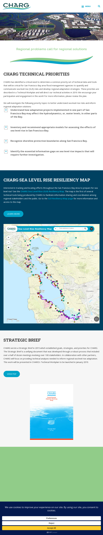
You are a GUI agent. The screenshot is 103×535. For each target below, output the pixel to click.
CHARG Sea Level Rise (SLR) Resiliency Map (42, 191)
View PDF (11, 374)
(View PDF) (49, 482)
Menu (88, 6)
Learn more (13, 213)
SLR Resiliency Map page (60, 198)
